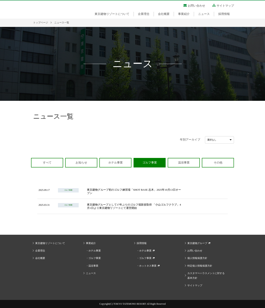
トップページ (40, 22)
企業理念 (143, 14)
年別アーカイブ (190, 139)
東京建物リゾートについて (112, 14)
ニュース (204, 14)
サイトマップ (225, 5)
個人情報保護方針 (197, 258)
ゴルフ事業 (94, 258)
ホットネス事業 (148, 265)
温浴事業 (93, 265)
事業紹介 (184, 14)
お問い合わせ (196, 5)
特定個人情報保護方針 (199, 265)
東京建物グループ (197, 243)
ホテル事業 (94, 250)
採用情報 (224, 14)
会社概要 (164, 14)
